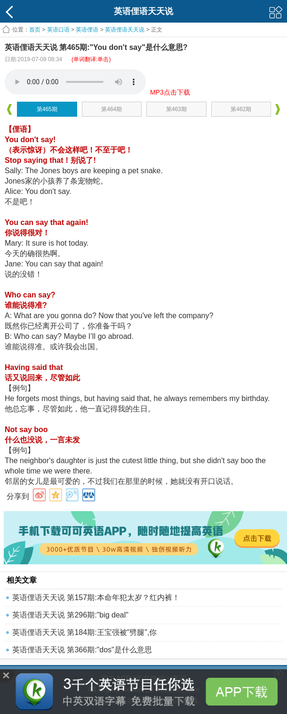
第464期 (111, 109)
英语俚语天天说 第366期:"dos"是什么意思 (82, 650)
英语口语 (58, 29)
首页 (34, 29)
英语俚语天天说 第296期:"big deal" (70, 615)
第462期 (241, 109)
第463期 (176, 109)
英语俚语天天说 (125, 29)
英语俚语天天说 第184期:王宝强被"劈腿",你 (84, 632)
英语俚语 (87, 29)
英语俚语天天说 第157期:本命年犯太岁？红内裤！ (96, 598)
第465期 (47, 109)
